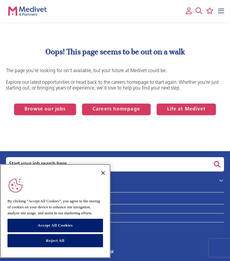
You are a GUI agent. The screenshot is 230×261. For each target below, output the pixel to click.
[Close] (103, 173)
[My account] (189, 11)
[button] (199, 10)
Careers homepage (116, 109)
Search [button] (216, 164)
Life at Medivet (186, 109)
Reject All (55, 240)
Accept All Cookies (55, 225)
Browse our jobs (45, 109)
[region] (55, 211)
